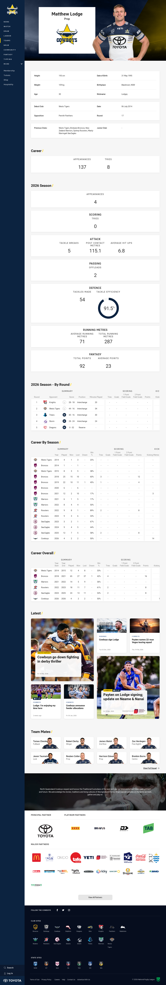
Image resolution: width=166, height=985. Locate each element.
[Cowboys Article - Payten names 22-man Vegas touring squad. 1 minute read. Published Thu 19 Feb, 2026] (145, 635)
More (13, 64)
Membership (9, 70)
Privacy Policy (46, 979)
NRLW (6, 45)
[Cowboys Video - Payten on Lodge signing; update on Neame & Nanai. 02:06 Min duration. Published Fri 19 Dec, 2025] (128, 687)
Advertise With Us (83, 979)
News (6, 22)
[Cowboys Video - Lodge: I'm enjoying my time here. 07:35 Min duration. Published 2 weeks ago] (46, 701)
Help (63, 979)
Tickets (7, 75)
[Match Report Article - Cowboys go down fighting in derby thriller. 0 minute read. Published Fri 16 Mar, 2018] (62, 649)
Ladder (7, 36)
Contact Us (71, 979)
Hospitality (8, 84)
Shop (6, 80)
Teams (7, 40)
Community (10, 50)
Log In (8, 973)
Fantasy (8, 54)
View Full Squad (151, 768)
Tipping (8, 59)
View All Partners (95, 897)
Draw (6, 31)
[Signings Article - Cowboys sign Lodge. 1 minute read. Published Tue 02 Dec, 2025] (112, 635)
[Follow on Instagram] (69, 910)
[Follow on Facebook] (57, 910)
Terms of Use (34, 979)
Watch (7, 26)
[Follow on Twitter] (63, 910)
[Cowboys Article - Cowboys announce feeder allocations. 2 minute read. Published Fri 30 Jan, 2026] (79, 701)
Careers (57, 979)
